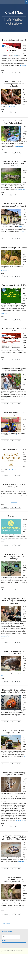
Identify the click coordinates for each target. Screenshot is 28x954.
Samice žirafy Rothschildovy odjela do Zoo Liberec (14, 773)
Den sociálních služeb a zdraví (14, 40)
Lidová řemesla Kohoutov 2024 (14, 449)
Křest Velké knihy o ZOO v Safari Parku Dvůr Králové (14, 122)
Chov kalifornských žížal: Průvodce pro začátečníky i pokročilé (13, 83)
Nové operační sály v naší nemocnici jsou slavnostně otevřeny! (14, 556)
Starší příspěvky (6, 923)
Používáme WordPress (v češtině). (8, 950)
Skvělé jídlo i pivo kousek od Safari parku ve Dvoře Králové (14, 205)
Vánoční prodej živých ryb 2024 (14, 285)
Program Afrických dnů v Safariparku (14, 413)
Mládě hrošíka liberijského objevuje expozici (14, 652)
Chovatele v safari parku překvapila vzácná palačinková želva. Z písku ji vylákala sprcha (14, 837)
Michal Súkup (14, 12)
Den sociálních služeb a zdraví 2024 (14, 329)
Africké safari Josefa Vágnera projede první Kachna (14, 731)
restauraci (20, 226)
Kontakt (5, 945)
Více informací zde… (10, 106)
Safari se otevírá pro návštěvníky (14, 247)
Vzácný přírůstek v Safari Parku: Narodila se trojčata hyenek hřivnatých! (14, 163)
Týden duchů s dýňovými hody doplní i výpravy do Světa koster (14, 691)
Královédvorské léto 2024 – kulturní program (14, 485)
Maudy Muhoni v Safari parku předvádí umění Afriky (14, 369)
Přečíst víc (14, 501)
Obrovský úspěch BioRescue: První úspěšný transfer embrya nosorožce (14, 601)
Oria (21, 950)
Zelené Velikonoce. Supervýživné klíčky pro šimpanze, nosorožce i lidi (14, 879)
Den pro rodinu (14, 516)
